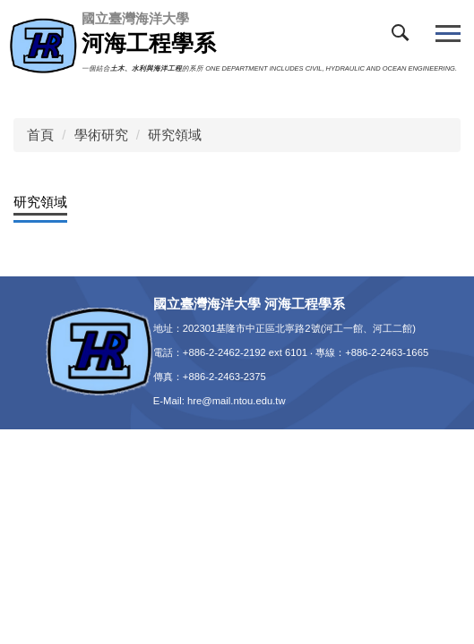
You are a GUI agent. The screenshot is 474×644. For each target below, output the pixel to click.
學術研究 (101, 134)
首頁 (40, 134)
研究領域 (175, 134)
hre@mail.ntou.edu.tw (236, 400)
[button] (404, 36)
